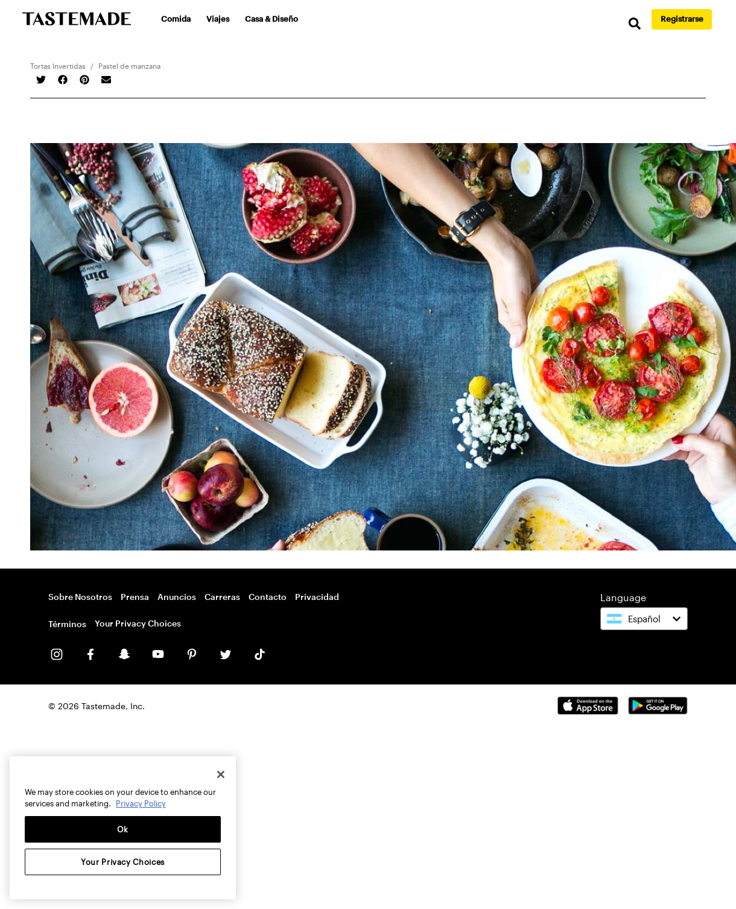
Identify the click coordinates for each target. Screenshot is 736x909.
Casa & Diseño (272, 19)
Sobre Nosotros (80, 597)
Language (623, 597)
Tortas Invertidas (58, 66)
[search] (633, 24)
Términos (67, 624)
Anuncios (176, 597)
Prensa (135, 597)
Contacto (268, 597)
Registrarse (682, 19)
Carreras (222, 597)
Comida (176, 19)
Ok (122, 829)
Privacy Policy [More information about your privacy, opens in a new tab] (141, 803)
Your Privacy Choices (138, 623)
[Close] (221, 774)
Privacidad (317, 597)
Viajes (218, 19)
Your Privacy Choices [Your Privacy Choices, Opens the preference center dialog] (123, 862)
